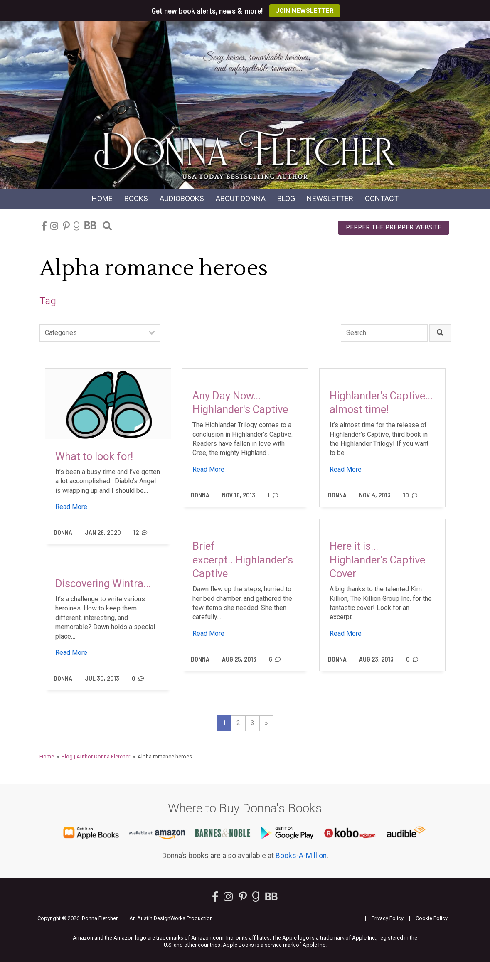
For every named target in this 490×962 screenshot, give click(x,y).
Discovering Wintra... (103, 583)
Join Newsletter (305, 11)
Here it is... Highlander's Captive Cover (377, 560)
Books (136, 198)
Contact (382, 198)
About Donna (241, 198)
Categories (61, 333)
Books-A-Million (301, 855)
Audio (182, 198)
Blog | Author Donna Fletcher (96, 756)
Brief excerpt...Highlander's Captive (242, 560)
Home (102, 198)
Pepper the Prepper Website (393, 227)
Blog (286, 198)
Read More (71, 507)
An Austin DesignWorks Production (171, 918)
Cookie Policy (432, 918)
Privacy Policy (388, 918)
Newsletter (330, 198)
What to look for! (94, 456)
